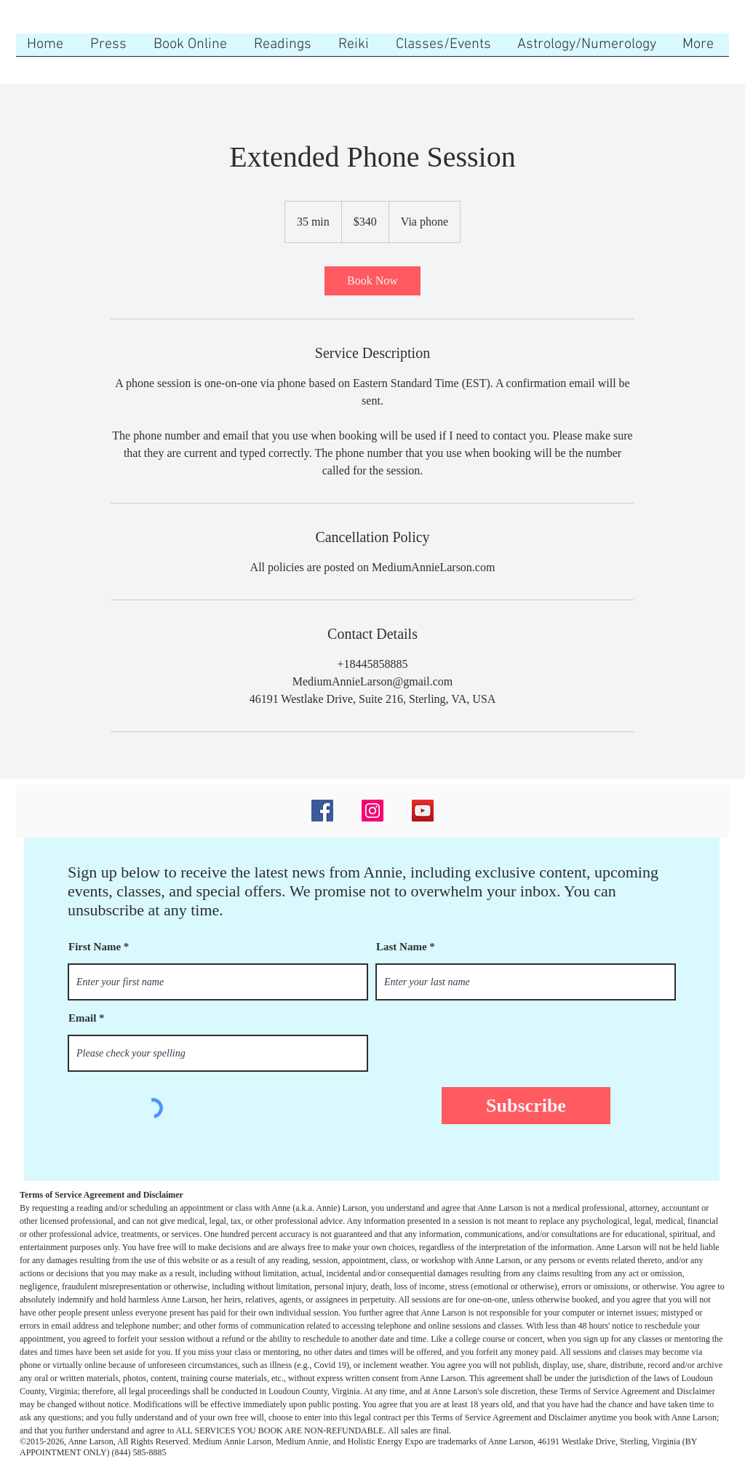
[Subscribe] (526, 1105)
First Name (94, 947)
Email (82, 1018)
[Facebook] (322, 810)
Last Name (401, 947)
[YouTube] (423, 810)
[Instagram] (372, 810)
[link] (372, 280)
